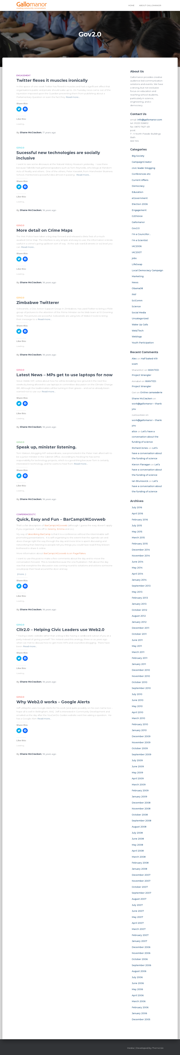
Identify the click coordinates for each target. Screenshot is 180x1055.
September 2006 (141, 965)
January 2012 (139, 622)
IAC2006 (137, 246)
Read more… (73, 97)
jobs (134, 258)
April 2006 (138, 995)
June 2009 (138, 766)
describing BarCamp (39, 534)
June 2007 (138, 911)
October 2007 (140, 887)
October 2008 (140, 814)
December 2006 (141, 947)
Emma (60, 529)
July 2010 (137, 694)
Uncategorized (140, 318)
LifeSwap (137, 264)
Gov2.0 (20, 148)
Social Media (139, 312)
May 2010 (137, 706)
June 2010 (137, 700)
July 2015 (137, 525)
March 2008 (139, 856)
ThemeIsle (158, 1048)
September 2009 (141, 754)
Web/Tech (138, 330)
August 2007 (139, 899)
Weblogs (137, 336)
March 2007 (139, 929)
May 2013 (137, 591)
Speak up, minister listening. (46, 447)
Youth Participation (143, 342)
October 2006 (140, 959)
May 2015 (137, 531)
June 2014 (137, 561)
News (135, 282)
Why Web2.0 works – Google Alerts (53, 702)
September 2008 (141, 820)
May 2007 (137, 917)
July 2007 (137, 905)
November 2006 (141, 953)
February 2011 (139, 658)
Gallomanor (138, 222)
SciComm (137, 300)
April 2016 (137, 513)
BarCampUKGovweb (55, 525)
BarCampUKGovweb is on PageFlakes (65, 553)
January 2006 (139, 1013)
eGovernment (140, 198)
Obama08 (137, 288)
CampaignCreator (142, 162)
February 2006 (140, 1007)
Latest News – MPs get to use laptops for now (64, 374)
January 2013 (139, 603)
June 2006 (138, 983)
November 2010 (141, 676)
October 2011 (139, 634)
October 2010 (139, 682)
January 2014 (139, 579)
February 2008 (140, 862)
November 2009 (141, 742)
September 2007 (141, 892)
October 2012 (139, 610)
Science (136, 306)
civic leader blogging (143, 168)
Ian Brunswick (140, 481)
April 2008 (138, 850)
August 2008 (139, 826)
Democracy (138, 186)
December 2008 (141, 802)
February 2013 (140, 597)
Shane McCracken (142, 398)
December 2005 (141, 1019)
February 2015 (140, 543)
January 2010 (139, 730)
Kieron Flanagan (141, 464)
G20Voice (137, 216)
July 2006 (137, 977)
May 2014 (137, 567)
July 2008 (137, 832)
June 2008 (138, 838)
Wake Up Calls (140, 324)
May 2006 (137, 989)
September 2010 (141, 688)
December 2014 (141, 549)
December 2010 (141, 670)
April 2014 (137, 573)
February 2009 (140, 790)
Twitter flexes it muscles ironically (52, 80)
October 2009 (140, 748)
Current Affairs (140, 180)
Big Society (138, 155)
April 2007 (138, 923)
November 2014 (141, 555)
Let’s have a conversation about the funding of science (145, 436)
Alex (134, 358)
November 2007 (141, 880)
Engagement (23, 75)
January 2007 (139, 941)
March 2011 (138, 652)
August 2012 (139, 615)
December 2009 (141, 736)
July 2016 (137, 507)
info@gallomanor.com (149, 119)
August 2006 (139, 971)
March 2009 (139, 784)
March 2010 (138, 718)
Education (137, 192)
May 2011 (137, 646)
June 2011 (137, 640)
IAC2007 (137, 252)
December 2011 (140, 628)
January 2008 (139, 868)
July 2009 (137, 760)
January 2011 (139, 664)
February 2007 (140, 935)
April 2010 (137, 712)
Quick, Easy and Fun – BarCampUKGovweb (60, 519)
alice (134, 431)
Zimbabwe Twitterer (37, 302)
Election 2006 (140, 204)
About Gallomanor (150, 5)
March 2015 (138, 537)
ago (49, 132)
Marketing (138, 276)
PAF (134, 294)
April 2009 (138, 778)
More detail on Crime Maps (44, 230)
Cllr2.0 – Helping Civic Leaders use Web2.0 (60, 629)
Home (131, 5)
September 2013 (141, 585)
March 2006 (139, 1001)
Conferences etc (26, 514)
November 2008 (141, 808)
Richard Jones (140, 448)
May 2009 (137, 772)
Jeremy (52, 529)
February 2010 (140, 724)
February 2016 (140, 519)
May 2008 (137, 844)
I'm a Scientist (140, 240)
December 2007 (141, 875)
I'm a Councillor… (141, 234)
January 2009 (139, 796)
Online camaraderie (151, 392)
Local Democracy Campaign (147, 270)
